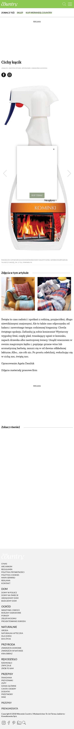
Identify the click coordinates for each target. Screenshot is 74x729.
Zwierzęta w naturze (12, 651)
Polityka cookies (10, 575)
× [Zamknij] (53, 149)
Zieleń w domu (8, 618)
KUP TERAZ (37, 195)
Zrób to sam (7, 668)
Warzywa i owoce (10, 610)
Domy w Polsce (9, 592)
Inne (3, 697)
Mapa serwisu (8, 578)
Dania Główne (8, 686)
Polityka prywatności (12, 572)
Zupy (3, 683)
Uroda (4, 630)
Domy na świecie (9, 595)
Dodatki (5, 691)
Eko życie (6, 639)
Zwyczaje (6, 665)
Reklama (5, 580)
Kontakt (5, 583)
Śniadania (6, 677)
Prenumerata (9, 708)
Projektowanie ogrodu (13, 621)
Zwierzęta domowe (11, 648)
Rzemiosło (6, 663)
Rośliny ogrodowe (11, 613)
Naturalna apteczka (12, 633)
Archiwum (6, 566)
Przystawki (7, 680)
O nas (4, 564)
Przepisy (6, 702)
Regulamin (6, 569)
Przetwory (7, 694)
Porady (5, 615)
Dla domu (6, 636)
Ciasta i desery (8, 689)
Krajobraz (6, 653)
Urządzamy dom (9, 598)
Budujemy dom (9, 601)
